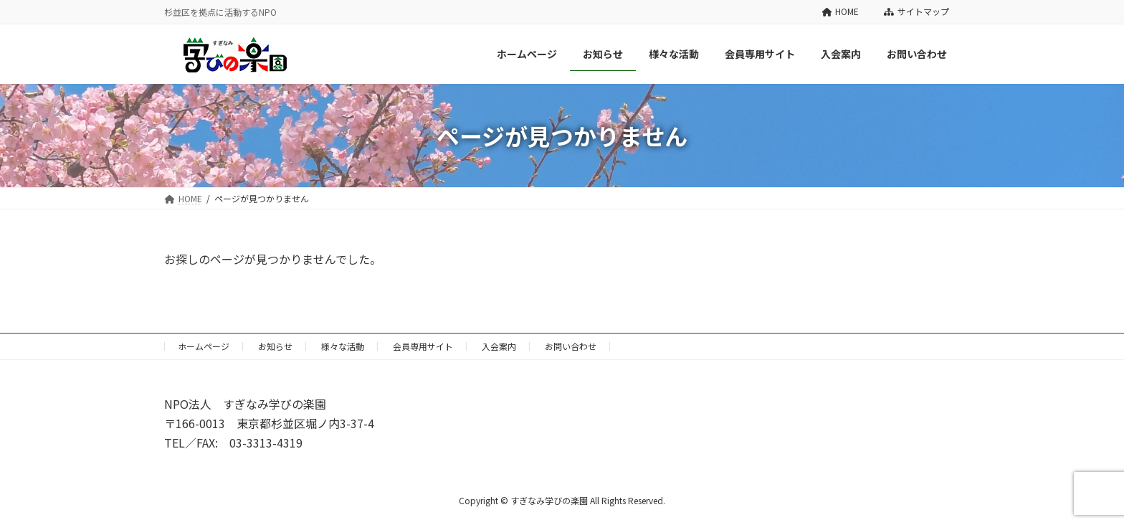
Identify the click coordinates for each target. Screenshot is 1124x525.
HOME (840, 11)
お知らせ (275, 346)
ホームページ (203, 346)
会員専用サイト (423, 346)
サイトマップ (916, 11)
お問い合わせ (570, 346)
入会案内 (499, 346)
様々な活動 (342, 346)
